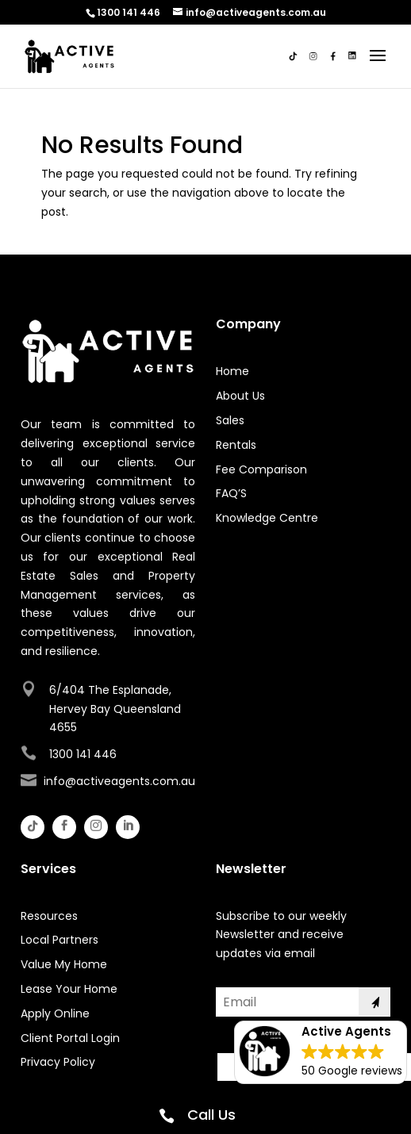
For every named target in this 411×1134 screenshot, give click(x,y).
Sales (230, 420)
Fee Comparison (261, 469)
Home (232, 371)
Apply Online (55, 1013)
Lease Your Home (69, 989)
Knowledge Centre (267, 518)
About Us (240, 396)
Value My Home (64, 964)
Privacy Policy (58, 1062)
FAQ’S (231, 493)
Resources (49, 916)
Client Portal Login (70, 1038)
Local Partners (59, 940)
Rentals (236, 445)
